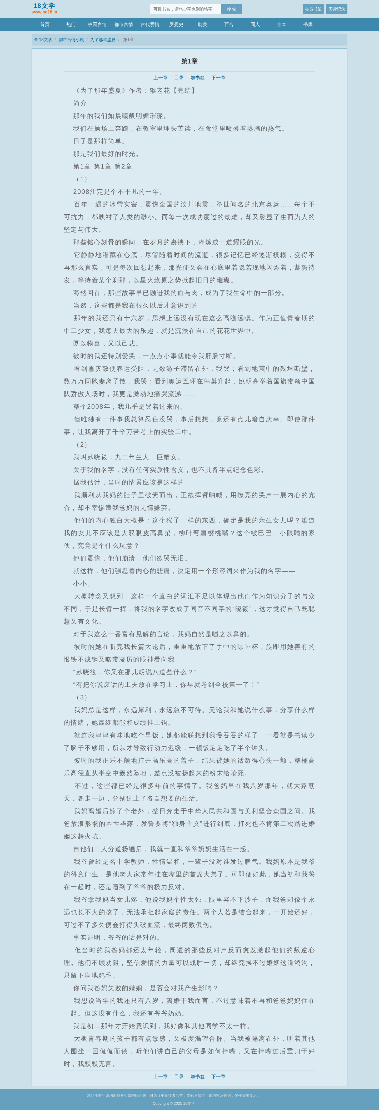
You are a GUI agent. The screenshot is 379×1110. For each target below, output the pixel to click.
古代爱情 (150, 24)
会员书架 (313, 9)
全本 (281, 24)
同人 (255, 24)
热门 (71, 24)
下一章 (218, 77)
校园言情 (97, 24)
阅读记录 (336, 9)
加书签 (198, 77)
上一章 (160, 77)
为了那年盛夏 (103, 39)
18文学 (44, 8)
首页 (44, 24)
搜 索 (232, 9)
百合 (229, 24)
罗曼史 (176, 24)
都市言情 (123, 24)
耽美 (202, 24)
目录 (179, 77)
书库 (308, 24)
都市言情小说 (71, 39)
